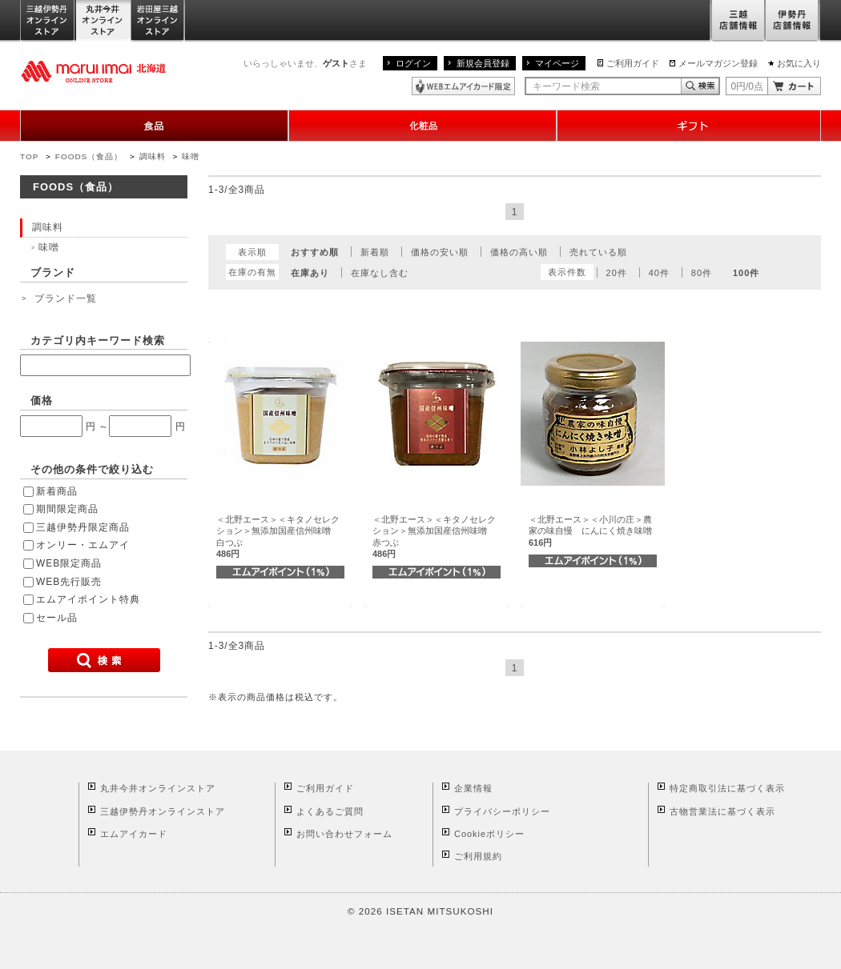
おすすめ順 (315, 252)
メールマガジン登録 (718, 63)
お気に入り (799, 63)
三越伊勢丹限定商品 (83, 527)
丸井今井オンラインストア (103, 21)
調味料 (152, 156)
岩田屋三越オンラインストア (158, 21)
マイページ (557, 63)
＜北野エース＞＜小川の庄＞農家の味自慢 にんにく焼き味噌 (590, 531)
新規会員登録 (483, 63)
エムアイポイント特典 (88, 599)
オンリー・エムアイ (83, 545)
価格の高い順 (519, 252)
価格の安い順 (440, 252)
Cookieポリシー (489, 834)
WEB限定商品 (69, 563)
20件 (616, 273)
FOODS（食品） (89, 156)
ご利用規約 (478, 856)
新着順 (374, 252)
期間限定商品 (67, 509)
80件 (701, 273)
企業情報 (473, 788)
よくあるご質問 (330, 811)
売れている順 (598, 252)
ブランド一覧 (65, 298)
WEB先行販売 (69, 581)
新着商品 (57, 491)
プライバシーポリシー (502, 811)
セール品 (57, 617)
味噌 (190, 156)
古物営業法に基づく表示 (722, 811)
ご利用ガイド (632, 63)
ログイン (413, 63)
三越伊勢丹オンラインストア (48, 21)
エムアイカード (133, 834)
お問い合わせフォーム (344, 834)
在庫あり (310, 273)
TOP (29, 156)
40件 (659, 273)
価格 (41, 400)
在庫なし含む (379, 273)
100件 (746, 273)
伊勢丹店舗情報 (793, 21)
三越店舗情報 (737, 21)
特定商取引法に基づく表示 (727, 788)
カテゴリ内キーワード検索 (97, 340)
